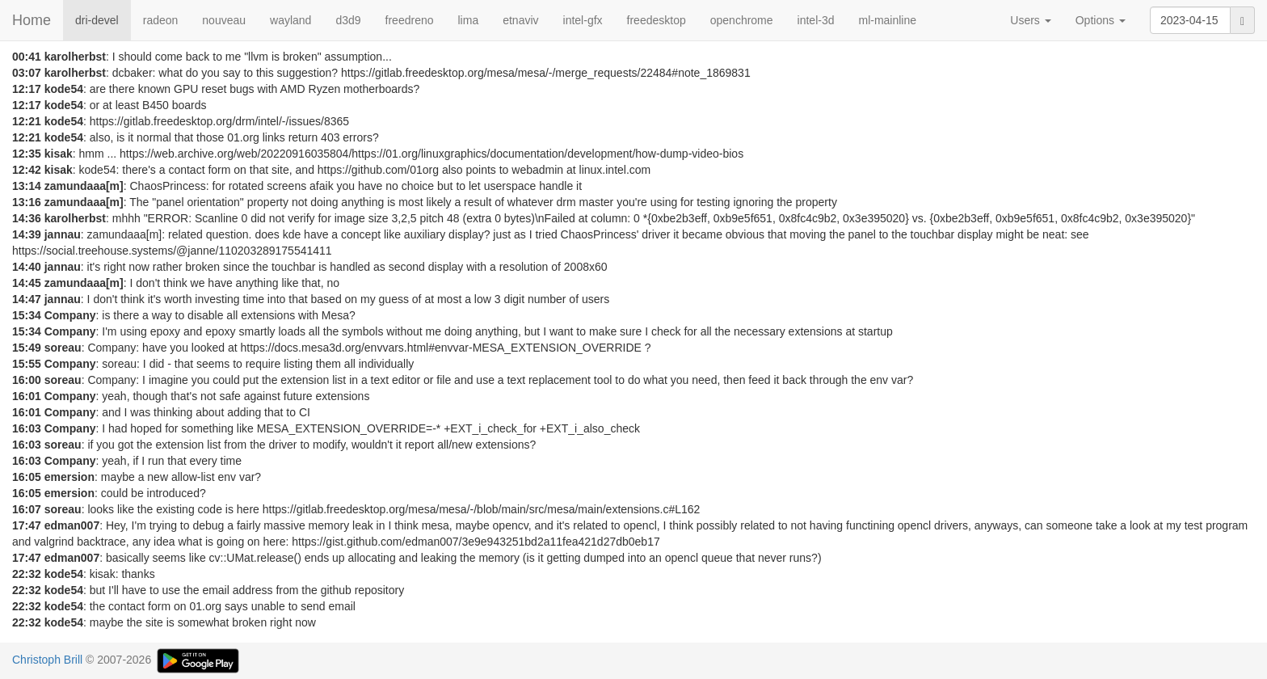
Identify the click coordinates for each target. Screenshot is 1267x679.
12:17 (26, 88)
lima (468, 20)
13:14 (26, 185)
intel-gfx (583, 20)
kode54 (63, 88)
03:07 (26, 72)
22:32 (26, 573)
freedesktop (656, 20)
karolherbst (75, 56)
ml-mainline (887, 20)
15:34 (26, 315)
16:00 (26, 379)
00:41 (26, 56)
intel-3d (816, 20)
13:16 (26, 202)
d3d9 (347, 20)
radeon (161, 20)
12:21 (26, 121)
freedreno (409, 20)
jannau (62, 234)
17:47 (26, 525)
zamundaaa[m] (84, 185)
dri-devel (97, 20)
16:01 (26, 396)
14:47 (26, 299)
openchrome (741, 20)
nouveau (224, 20)
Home (31, 20)
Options (1100, 20)
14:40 (26, 266)
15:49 (26, 347)
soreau (63, 347)
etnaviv (520, 20)
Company (70, 315)
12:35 (26, 153)
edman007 (71, 525)
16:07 (26, 509)
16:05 (26, 476)
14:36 (26, 218)
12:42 (26, 169)
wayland (290, 20)
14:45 (26, 282)
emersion (69, 476)
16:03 (26, 428)
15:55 (26, 363)
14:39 (26, 234)
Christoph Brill (47, 659)
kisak (58, 153)
